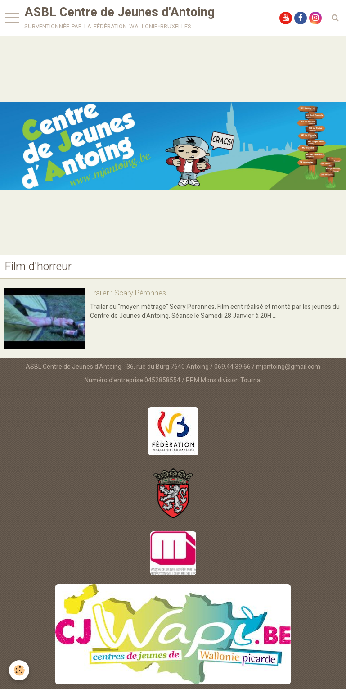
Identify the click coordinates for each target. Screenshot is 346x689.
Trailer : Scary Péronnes (128, 292)
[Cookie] (19, 670)
